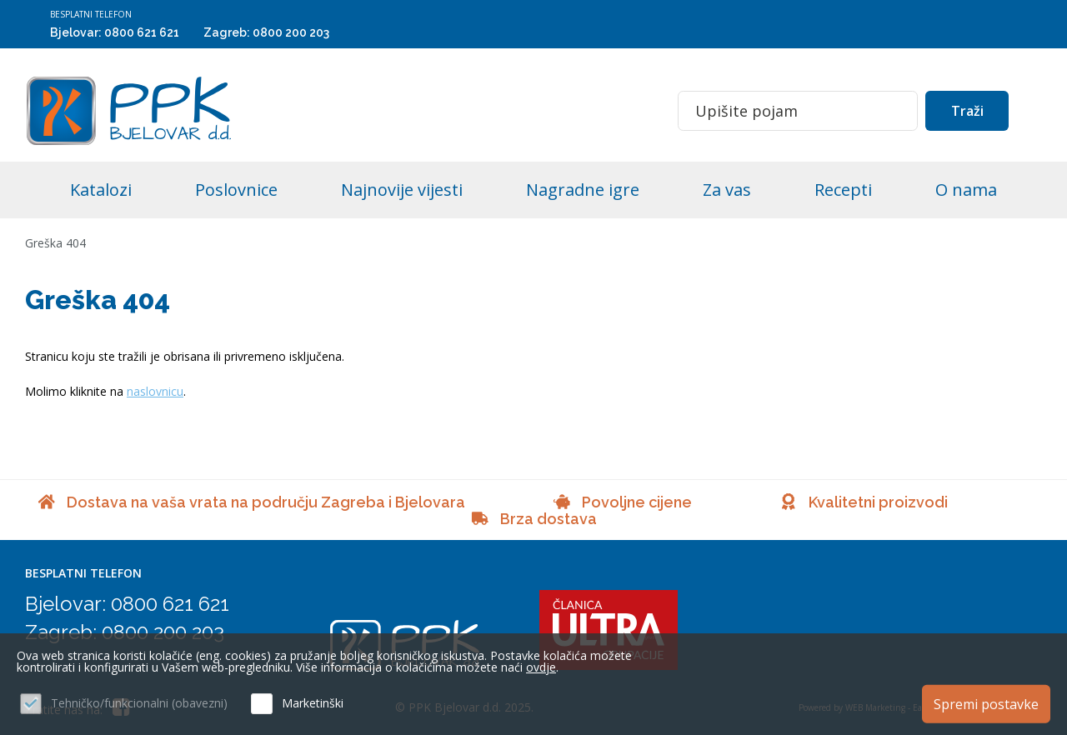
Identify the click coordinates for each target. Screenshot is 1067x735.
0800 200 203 (291, 32)
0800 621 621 (141, 32)
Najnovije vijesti (402, 189)
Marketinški (312, 703)
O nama (966, 189)
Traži (967, 111)
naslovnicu (155, 391)
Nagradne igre (582, 189)
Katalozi (101, 189)
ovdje (541, 667)
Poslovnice (236, 189)
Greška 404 (55, 243)
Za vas (727, 189)
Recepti (843, 189)
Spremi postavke (986, 704)
